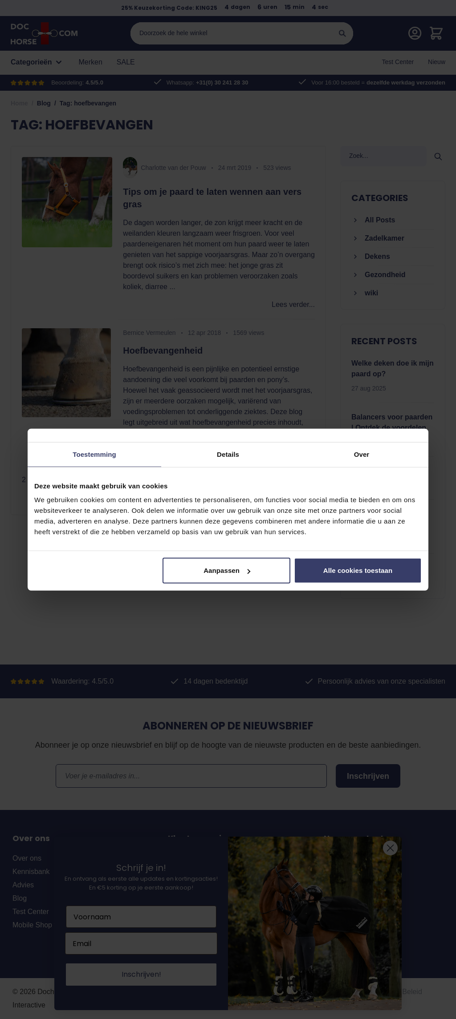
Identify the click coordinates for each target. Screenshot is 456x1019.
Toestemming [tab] (94, 454)
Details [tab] (228, 454)
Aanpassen (227, 570)
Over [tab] (362, 454)
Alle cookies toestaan (358, 570)
